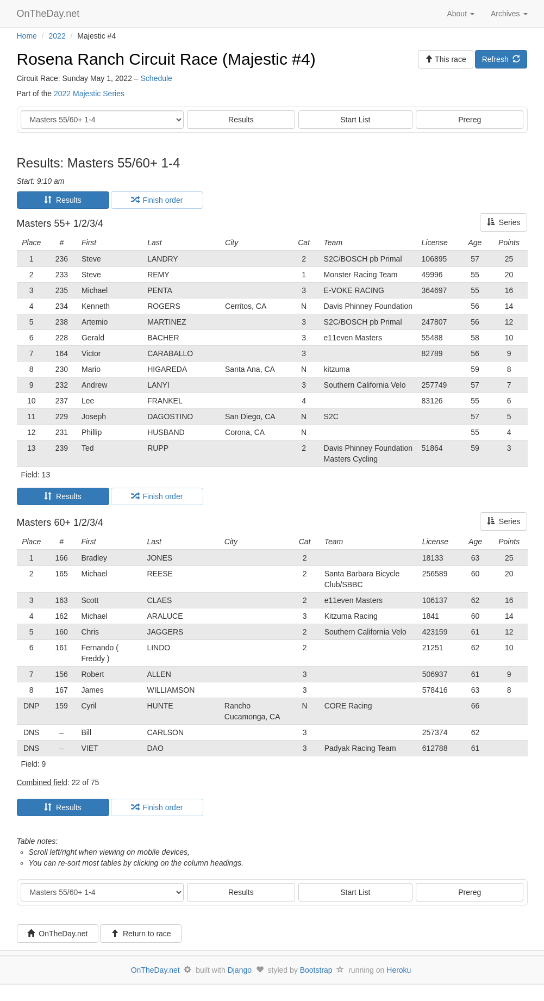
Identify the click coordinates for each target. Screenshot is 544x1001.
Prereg (469, 119)
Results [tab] (62, 200)
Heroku (398, 970)
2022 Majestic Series (89, 93)
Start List (355, 119)
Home (27, 36)
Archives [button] (509, 13)
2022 (57, 36)
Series (503, 222)
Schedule (156, 78)
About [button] (460, 13)
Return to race (141, 933)
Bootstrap (316, 970)
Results (241, 119)
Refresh (501, 59)
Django (240, 970)
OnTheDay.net (50, 13)
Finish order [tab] (157, 200)
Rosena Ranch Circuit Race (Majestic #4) (166, 59)
